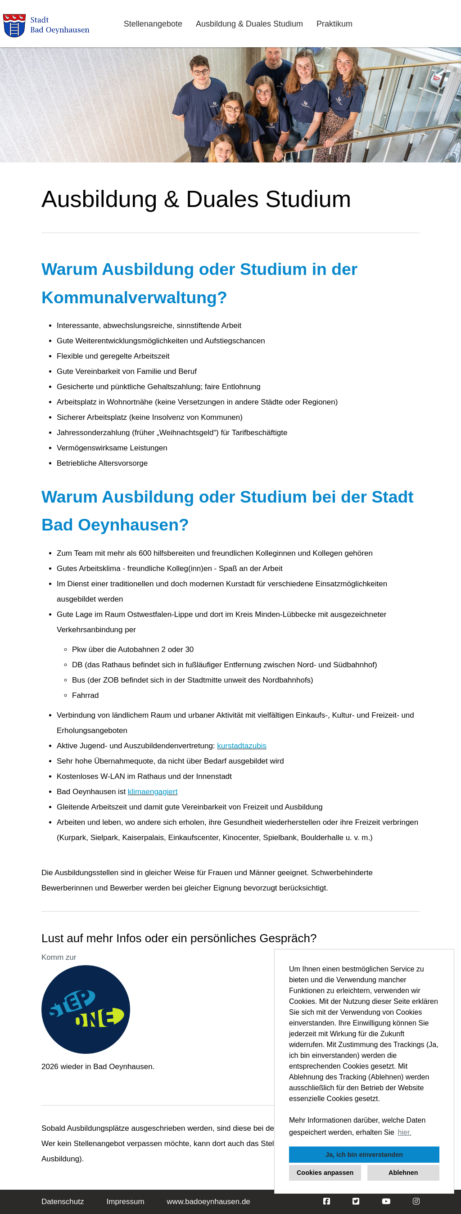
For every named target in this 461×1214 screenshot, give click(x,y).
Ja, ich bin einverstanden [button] (364, 1154)
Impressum (126, 1201)
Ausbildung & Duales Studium (249, 23)
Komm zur (58, 957)
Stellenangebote (153, 23)
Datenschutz (62, 1201)
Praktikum (334, 23)
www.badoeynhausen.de (208, 1201)
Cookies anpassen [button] (325, 1172)
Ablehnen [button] (403, 1172)
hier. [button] (404, 1132)
